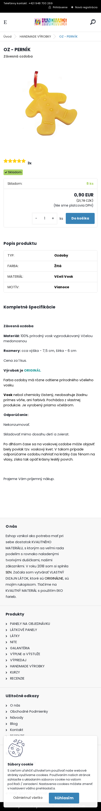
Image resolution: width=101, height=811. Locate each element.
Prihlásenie (60, 7)
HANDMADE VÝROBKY (35, 36)
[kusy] (45, 218)
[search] (92, 22)
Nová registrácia (86, 7)
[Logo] (50, 22)
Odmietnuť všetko (28, 798)
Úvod (8, 36)
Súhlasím (64, 798)
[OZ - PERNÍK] (50, 107)
